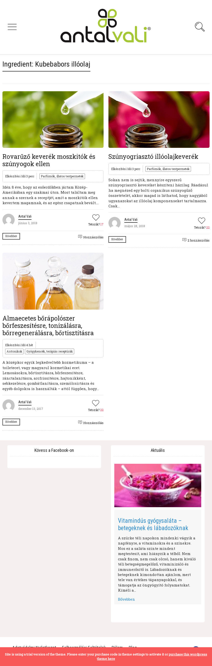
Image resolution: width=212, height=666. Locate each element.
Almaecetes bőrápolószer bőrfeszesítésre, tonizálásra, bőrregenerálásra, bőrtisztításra (48, 325)
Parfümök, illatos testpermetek (62, 176)
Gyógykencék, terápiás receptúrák (49, 351)
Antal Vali (25, 216)
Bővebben (11, 236)
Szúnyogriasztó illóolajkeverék (153, 156)
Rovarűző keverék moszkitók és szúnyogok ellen (48, 160)
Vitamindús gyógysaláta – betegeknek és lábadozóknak (153, 524)
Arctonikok (14, 351)
